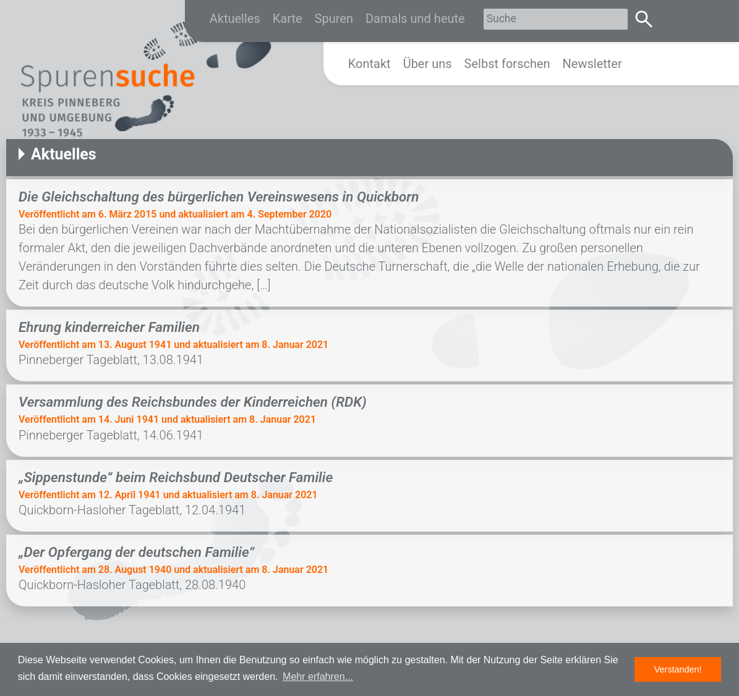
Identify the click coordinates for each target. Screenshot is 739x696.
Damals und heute (415, 18)
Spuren (334, 18)
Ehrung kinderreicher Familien (109, 327)
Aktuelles (235, 18)
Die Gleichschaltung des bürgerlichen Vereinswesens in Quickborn (219, 197)
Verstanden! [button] (678, 669)
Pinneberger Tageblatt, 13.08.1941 (114, 359)
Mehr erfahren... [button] (318, 676)
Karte (287, 18)
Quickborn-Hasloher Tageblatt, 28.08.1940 (147, 584)
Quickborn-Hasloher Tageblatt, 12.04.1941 (132, 510)
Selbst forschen (507, 63)
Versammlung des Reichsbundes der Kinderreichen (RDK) (193, 402)
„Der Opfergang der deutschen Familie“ (136, 552)
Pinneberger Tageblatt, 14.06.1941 (111, 435)
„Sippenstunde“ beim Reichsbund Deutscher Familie (176, 477)
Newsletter (592, 63)
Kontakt (369, 63)
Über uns (427, 63)
